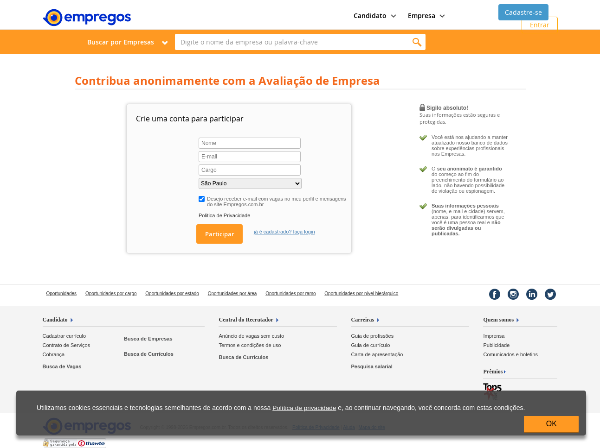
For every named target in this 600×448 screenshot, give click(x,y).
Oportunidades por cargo (111, 293)
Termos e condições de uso (250, 345)
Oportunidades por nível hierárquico (361, 293)
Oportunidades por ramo (290, 293)
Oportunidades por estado (172, 293)
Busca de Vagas (62, 366)
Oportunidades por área (232, 293)
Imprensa (493, 336)
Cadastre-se (523, 12)
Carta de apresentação (377, 354)
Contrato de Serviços (66, 345)
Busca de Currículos (149, 354)
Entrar (539, 24)
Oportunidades (61, 293)
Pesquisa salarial (371, 366)
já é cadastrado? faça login (284, 231)
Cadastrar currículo (64, 336)
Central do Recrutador (246, 319)
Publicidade (496, 345)
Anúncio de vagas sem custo (251, 336)
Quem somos (498, 319)
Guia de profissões (372, 336)
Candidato (55, 319)
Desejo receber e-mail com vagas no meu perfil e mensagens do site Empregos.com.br (276, 201)
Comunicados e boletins (510, 354)
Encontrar (417, 42)
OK (551, 424)
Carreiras (362, 319)
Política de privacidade (304, 407)
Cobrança (54, 354)
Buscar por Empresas (120, 42)
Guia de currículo (370, 345)
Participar (219, 234)
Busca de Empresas (148, 338)
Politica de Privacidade (224, 215)
